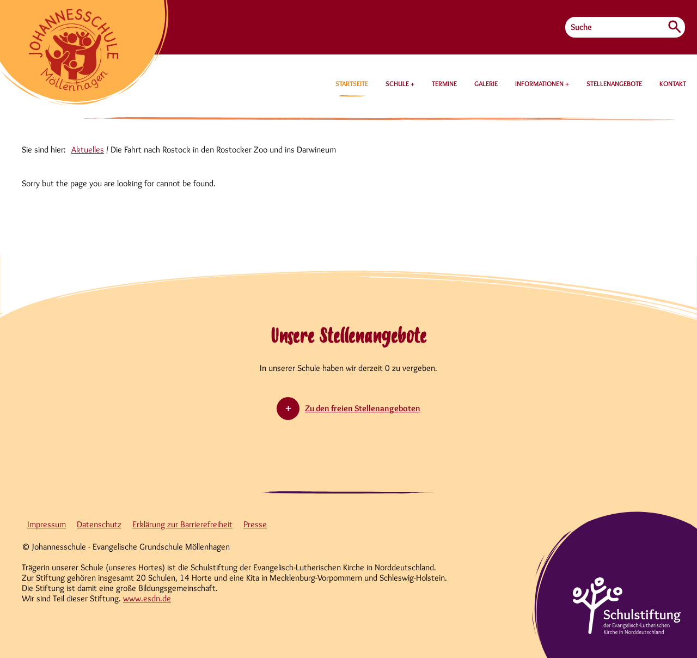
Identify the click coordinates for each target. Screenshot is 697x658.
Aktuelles (87, 149)
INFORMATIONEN (540, 83)
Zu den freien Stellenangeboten (362, 408)
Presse (255, 524)
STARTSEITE (351, 83)
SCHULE (398, 83)
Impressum (46, 524)
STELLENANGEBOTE (614, 83)
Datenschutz (99, 524)
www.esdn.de (147, 598)
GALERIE (486, 83)
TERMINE (444, 83)
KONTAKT (672, 83)
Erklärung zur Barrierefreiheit (182, 524)
